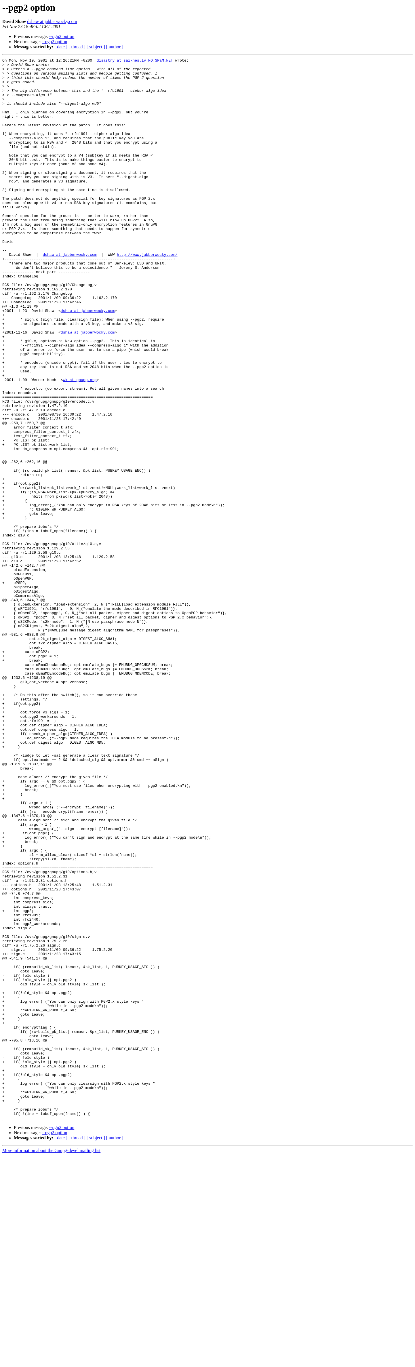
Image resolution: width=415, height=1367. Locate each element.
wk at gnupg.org (80, 444)
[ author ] (114, 46)
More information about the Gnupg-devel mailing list (51, 1362)
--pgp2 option (62, 36)
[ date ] (60, 46)
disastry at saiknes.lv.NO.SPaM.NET (135, 61)
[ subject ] (96, 46)
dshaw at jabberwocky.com (52, 21)
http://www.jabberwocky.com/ (147, 294)
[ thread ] (76, 46)
